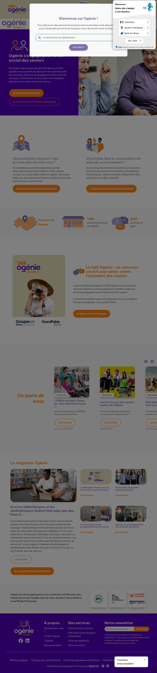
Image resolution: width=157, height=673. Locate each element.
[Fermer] (118, 11)
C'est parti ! (78, 47)
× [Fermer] (144, 659)
